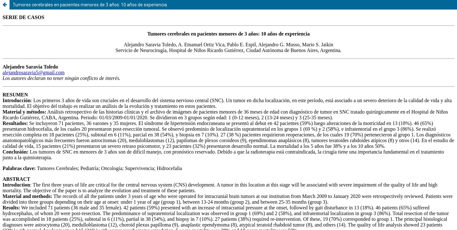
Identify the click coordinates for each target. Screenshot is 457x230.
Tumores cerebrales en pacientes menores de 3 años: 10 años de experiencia (90, 4)
